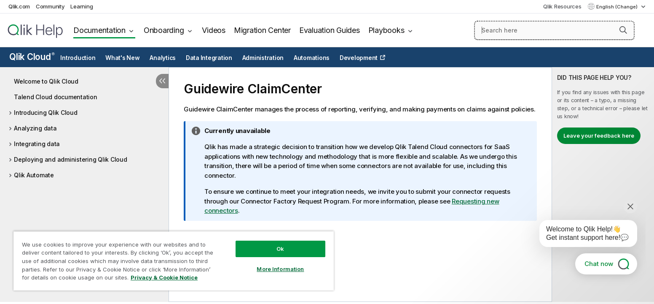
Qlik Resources (562, 6)
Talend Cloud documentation (55, 96)
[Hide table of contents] (162, 81)
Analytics (163, 57)
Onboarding (164, 30)
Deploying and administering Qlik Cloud (70, 159)
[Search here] (554, 30)
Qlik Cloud (32, 57)
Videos (213, 30)
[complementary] (603, 184)
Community (50, 6)
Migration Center (262, 30)
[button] (623, 30)
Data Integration (209, 57)
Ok (280, 248)
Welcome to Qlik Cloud (46, 81)
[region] (173, 260)
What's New (122, 57)
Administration (263, 57)
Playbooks (386, 30)
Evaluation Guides (329, 30)
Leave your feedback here (598, 135)
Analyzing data (35, 128)
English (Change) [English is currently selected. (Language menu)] (617, 7)
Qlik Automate (34, 175)
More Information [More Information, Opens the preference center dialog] (280, 269)
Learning (81, 6)
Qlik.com (19, 6)
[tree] (84, 126)
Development (359, 57)
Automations (312, 57)
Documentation (99, 30)
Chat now (598, 264)
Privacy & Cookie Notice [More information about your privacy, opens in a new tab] (164, 277)
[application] (582, 235)
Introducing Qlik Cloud (46, 112)
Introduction (77, 57)
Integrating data (37, 143)
